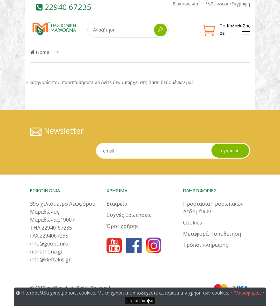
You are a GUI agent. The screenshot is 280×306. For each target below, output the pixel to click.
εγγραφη (230, 150)
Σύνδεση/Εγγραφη (228, 4)
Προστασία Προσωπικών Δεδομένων (213, 207)
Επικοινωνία (185, 4)
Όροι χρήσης (123, 226)
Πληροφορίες (247, 293)
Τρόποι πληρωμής (205, 244)
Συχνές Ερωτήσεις (129, 214)
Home (39, 52)
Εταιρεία (117, 203)
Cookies (192, 222)
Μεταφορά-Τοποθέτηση (212, 233)
